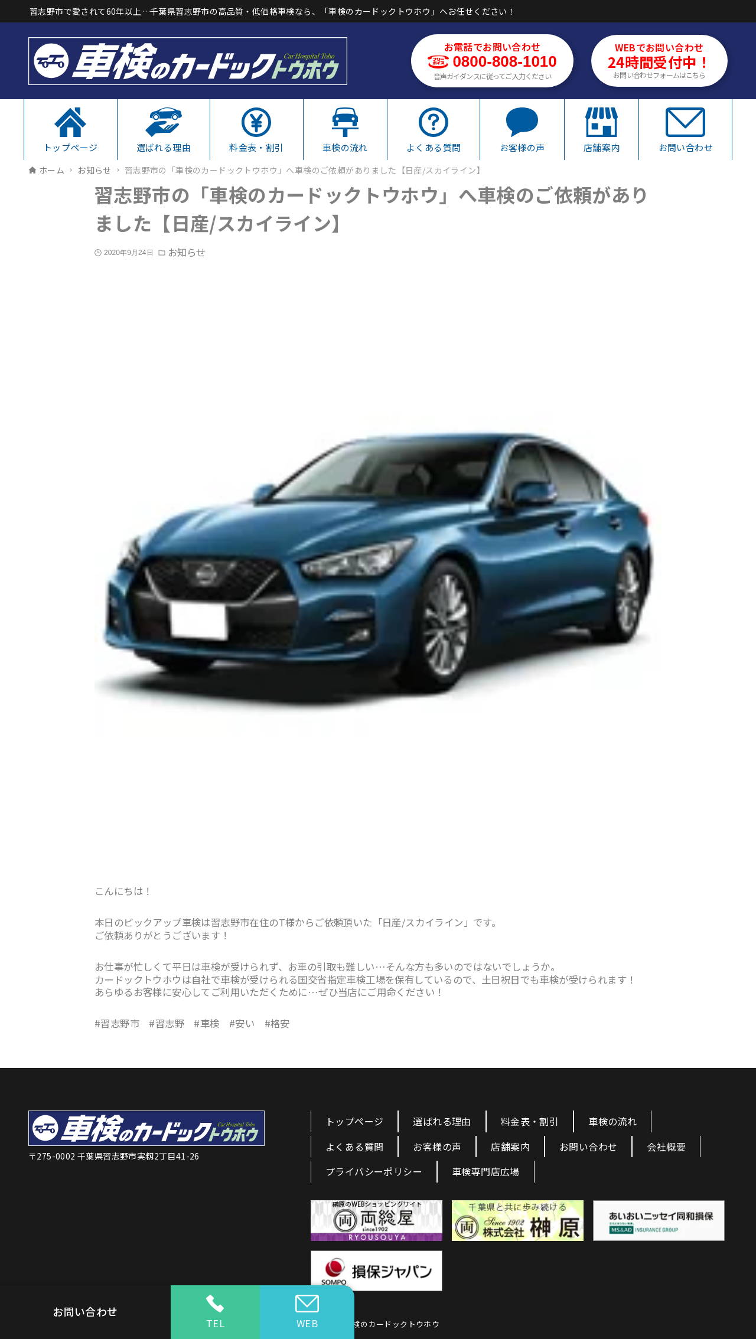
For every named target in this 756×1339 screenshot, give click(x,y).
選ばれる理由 (442, 1121)
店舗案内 (510, 1146)
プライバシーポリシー (373, 1171)
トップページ (354, 1121)
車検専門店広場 (486, 1171)
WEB (307, 1312)
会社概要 (666, 1146)
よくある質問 (354, 1146)
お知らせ (187, 252)
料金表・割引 (530, 1121)
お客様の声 (437, 1146)
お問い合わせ (588, 1146)
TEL (215, 1312)
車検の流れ (612, 1121)
